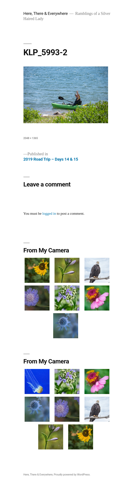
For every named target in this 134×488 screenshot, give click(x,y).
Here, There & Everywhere (45, 13)
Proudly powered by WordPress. (72, 474)
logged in (49, 213)
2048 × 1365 (30, 138)
